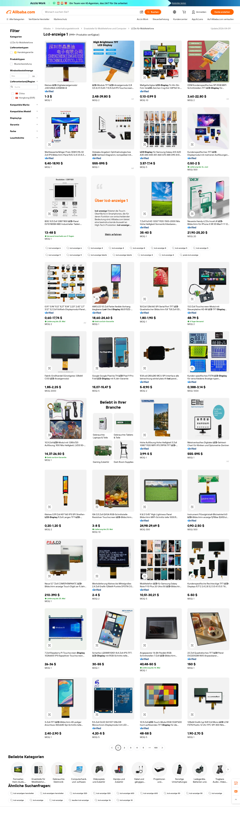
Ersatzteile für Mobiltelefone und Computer (105, 28)
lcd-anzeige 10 (125, 800)
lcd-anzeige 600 (125, 793)
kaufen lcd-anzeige (79, 800)
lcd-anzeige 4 (95, 248)
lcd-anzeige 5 (179, 248)
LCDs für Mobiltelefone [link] (142, 28)
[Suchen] (153, 11)
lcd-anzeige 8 (137, 248)
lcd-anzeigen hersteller (22, 793)
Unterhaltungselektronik (67, 28)
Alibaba (47, 28)
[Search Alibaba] (91, 12)
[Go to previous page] (112, 748)
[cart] (184, 12)
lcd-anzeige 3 (145, 255)
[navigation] (24, 388)
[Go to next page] (162, 748)
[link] (236, 783)
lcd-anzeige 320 (78, 793)
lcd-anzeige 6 (53, 248)
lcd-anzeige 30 (172, 793)
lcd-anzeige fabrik (97, 255)
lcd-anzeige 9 (53, 255)
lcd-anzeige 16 (103, 800)
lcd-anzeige (215, 793)
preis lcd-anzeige (189, 255)
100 (156, 748)
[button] (141, 12)
